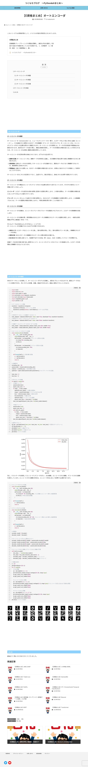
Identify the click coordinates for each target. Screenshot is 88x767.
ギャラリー (47, 754)
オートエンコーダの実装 (21, 89)
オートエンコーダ (19, 71)
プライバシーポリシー (18, 754)
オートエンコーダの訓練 (23, 84)
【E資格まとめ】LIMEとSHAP (22, 668)
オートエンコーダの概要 (23, 76)
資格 (22, 720)
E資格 (18, 720)
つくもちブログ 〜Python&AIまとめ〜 (22, 52)
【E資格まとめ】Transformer (60, 708)
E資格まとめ (13, 40)
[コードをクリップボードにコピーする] (80, 289)
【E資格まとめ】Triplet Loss (22, 678)
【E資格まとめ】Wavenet (59, 698)
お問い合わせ (30, 754)
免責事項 (8, 754)
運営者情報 (38, 754)
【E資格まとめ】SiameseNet (60, 678)
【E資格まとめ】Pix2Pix (21, 688)
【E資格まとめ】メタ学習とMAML (61, 668)
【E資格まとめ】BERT (20, 708)
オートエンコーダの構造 (23, 80)
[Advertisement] (44, 116)
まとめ (16, 93)
